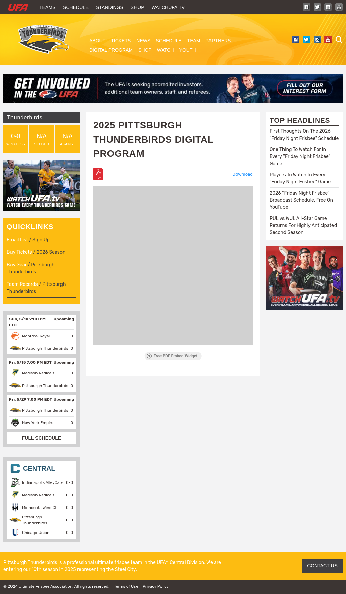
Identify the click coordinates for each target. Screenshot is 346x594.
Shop (137, 7)
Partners (218, 40)
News (143, 40)
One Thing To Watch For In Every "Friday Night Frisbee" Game (300, 157)
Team (193, 40)
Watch (165, 50)
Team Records (22, 284)
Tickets (121, 40)
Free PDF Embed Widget (172, 356)
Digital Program (111, 50)
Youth (187, 50)
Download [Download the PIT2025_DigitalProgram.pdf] (242, 174)
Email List (17, 240)
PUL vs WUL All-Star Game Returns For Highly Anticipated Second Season (303, 226)
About (97, 40)
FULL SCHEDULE (41, 438)
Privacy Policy (156, 586)
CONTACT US (322, 565)
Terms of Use (126, 586)
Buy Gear (17, 265)
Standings (109, 7)
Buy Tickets (19, 252)
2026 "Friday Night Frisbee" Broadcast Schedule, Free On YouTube (301, 200)
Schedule (76, 7)
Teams (47, 7)
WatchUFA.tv (168, 7)
